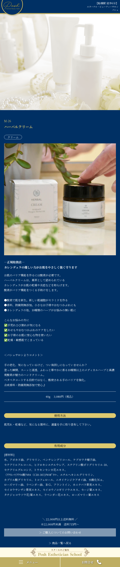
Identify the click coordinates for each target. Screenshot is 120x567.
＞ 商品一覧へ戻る (60, 543)
